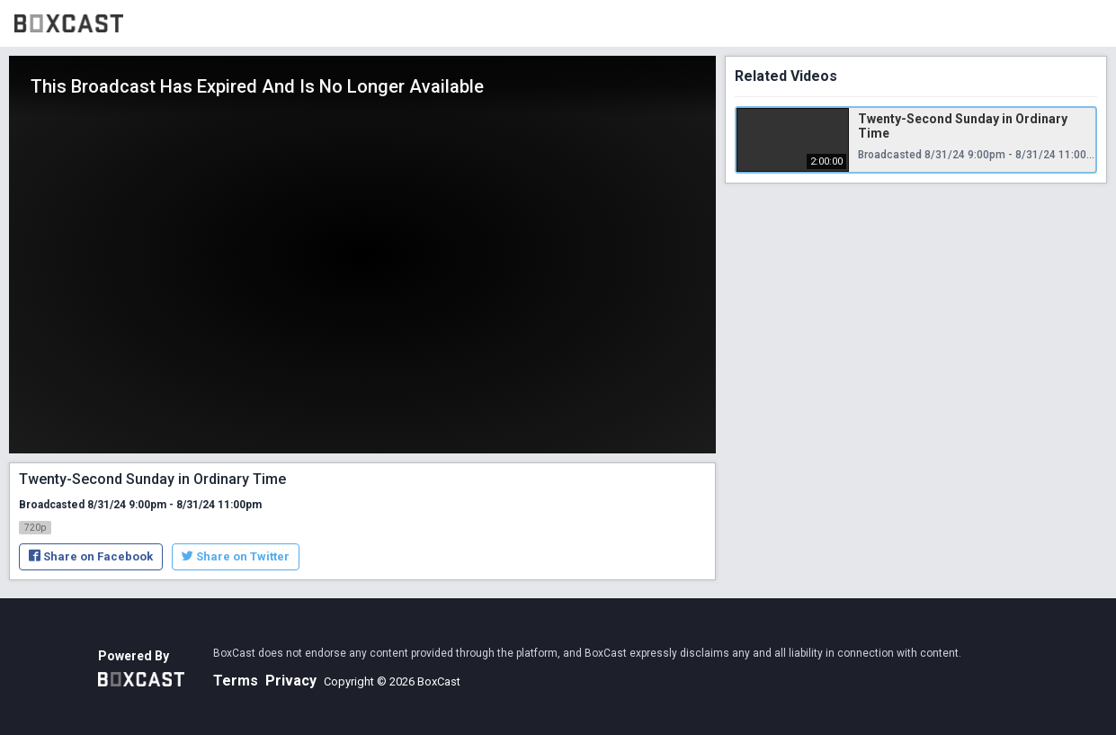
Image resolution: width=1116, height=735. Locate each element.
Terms (235, 680)
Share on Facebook (91, 556)
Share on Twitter (236, 556)
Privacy (291, 680)
